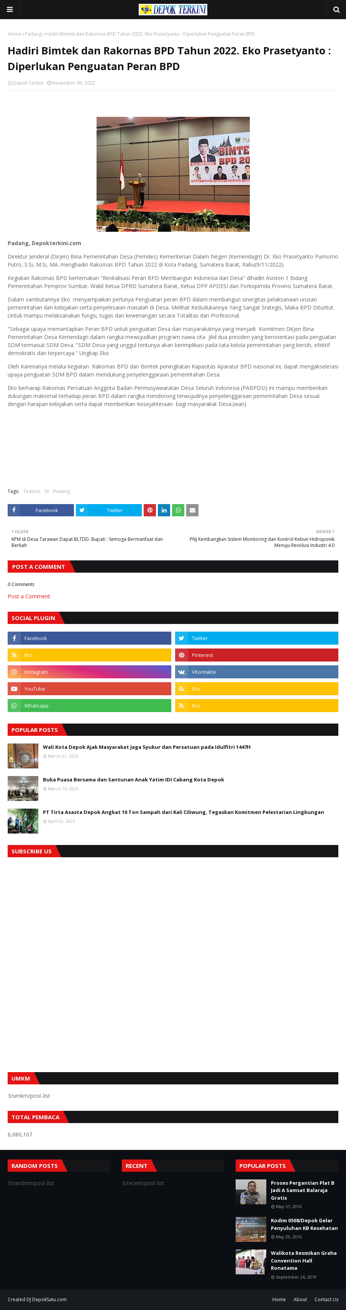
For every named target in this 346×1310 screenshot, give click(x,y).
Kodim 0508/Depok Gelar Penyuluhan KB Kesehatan (304, 1224)
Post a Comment (29, 596)
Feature (32, 491)
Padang (33, 34)
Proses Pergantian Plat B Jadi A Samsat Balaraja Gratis (303, 1190)
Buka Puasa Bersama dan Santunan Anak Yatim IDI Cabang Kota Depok (133, 779)
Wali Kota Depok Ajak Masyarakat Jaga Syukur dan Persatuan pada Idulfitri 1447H (147, 746)
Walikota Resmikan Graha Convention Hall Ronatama (304, 1260)
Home (14, 34)
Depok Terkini (28, 83)
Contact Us (326, 1299)
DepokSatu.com (49, 1299)
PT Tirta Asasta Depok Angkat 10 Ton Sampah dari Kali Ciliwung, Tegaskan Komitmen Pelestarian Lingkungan (183, 812)
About (300, 1299)
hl (47, 491)
